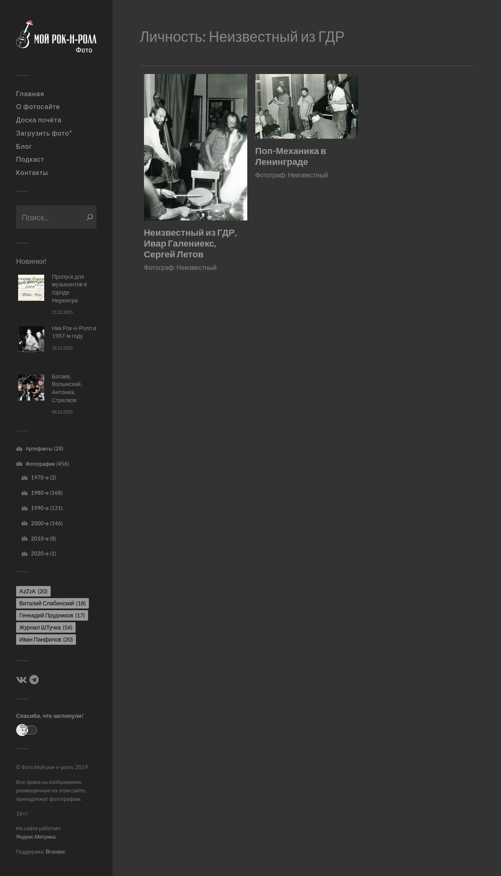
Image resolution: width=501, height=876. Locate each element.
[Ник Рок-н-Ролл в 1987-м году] (31, 339)
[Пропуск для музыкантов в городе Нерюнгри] (31, 288)
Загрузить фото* (44, 133)
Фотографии (40, 464)
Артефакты (39, 448)
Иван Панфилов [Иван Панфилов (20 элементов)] (46, 639)
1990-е (40, 508)
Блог (24, 146)
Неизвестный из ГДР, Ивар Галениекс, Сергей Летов (190, 243)
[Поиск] (90, 217)
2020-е (40, 553)
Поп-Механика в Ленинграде (290, 156)
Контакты (32, 173)
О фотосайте (38, 107)
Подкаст (30, 159)
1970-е (40, 477)
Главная (30, 94)
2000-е (40, 523)
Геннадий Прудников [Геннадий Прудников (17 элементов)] (52, 615)
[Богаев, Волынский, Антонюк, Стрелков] (31, 387)
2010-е (40, 538)
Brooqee (55, 851)
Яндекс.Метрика (35, 836)
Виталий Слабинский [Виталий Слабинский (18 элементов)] (52, 603)
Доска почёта (39, 120)
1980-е (40, 492)
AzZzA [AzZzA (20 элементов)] (33, 591)
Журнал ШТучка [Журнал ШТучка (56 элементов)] (45, 627)
